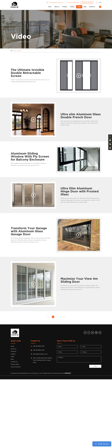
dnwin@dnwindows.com (56, 2)
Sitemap (55, 373)
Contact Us (92, 6)
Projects (72, 6)
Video (79, 6)
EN (97, 2)
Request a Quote (87, 2)
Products (64, 6)
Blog (85, 6)
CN (100, 2)
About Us (56, 6)
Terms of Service (16, 366)
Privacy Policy (15, 364)
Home (49, 6)
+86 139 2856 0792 (38, 350)
